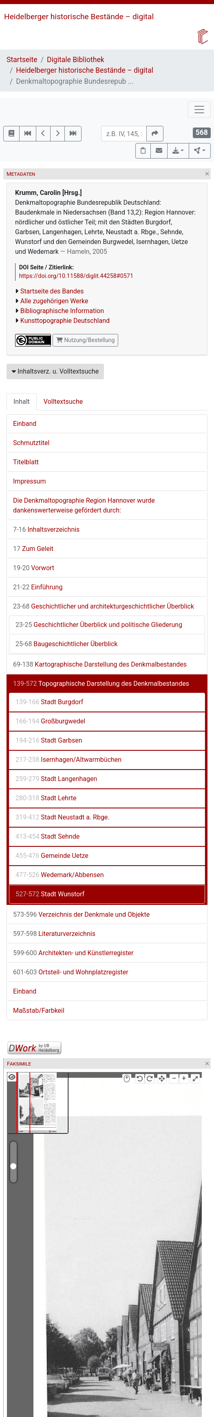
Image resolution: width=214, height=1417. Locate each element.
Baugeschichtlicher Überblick (66, 644)
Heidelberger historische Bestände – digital (79, 16)
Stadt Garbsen (48, 740)
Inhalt (21, 401)
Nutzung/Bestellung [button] (85, 340)
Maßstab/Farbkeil (38, 1010)
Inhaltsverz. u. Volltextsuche (55, 371)
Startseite (22, 60)
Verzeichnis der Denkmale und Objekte (81, 914)
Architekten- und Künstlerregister (73, 953)
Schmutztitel (31, 443)
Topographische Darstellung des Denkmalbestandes (101, 683)
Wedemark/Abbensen (59, 875)
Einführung (37, 587)
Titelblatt (26, 462)
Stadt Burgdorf (49, 702)
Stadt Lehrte (45, 798)
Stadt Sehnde (47, 836)
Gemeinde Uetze (51, 856)
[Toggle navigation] (199, 109)
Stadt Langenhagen (56, 779)
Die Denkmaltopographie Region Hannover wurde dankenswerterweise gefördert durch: (84, 505)
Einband (24, 424)
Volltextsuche (63, 401)
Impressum (29, 481)
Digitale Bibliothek (75, 60)
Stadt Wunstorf (49, 894)
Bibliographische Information (62, 311)
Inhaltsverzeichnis (46, 529)
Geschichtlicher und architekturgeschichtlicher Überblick (103, 606)
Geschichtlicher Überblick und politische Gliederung (98, 625)
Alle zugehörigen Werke (54, 301)
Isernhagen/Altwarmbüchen (68, 759)
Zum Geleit (33, 549)
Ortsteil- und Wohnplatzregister (70, 972)
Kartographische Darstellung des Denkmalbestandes (100, 664)
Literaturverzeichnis (54, 934)
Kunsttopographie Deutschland (65, 321)
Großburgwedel (50, 721)
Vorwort (33, 568)
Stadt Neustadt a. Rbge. (62, 817)
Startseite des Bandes (52, 291)
